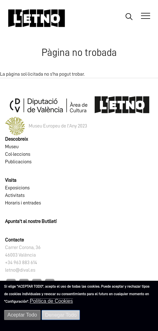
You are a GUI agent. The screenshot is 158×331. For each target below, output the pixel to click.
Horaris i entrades (23, 202)
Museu (12, 146)
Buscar (129, 16)
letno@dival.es (20, 270)
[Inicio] (36, 18)
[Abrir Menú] (145, 16)
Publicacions (18, 161)
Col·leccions (17, 154)
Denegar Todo (60, 314)
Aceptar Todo (22, 314)
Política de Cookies (51, 301)
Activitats (15, 195)
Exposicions (17, 187)
